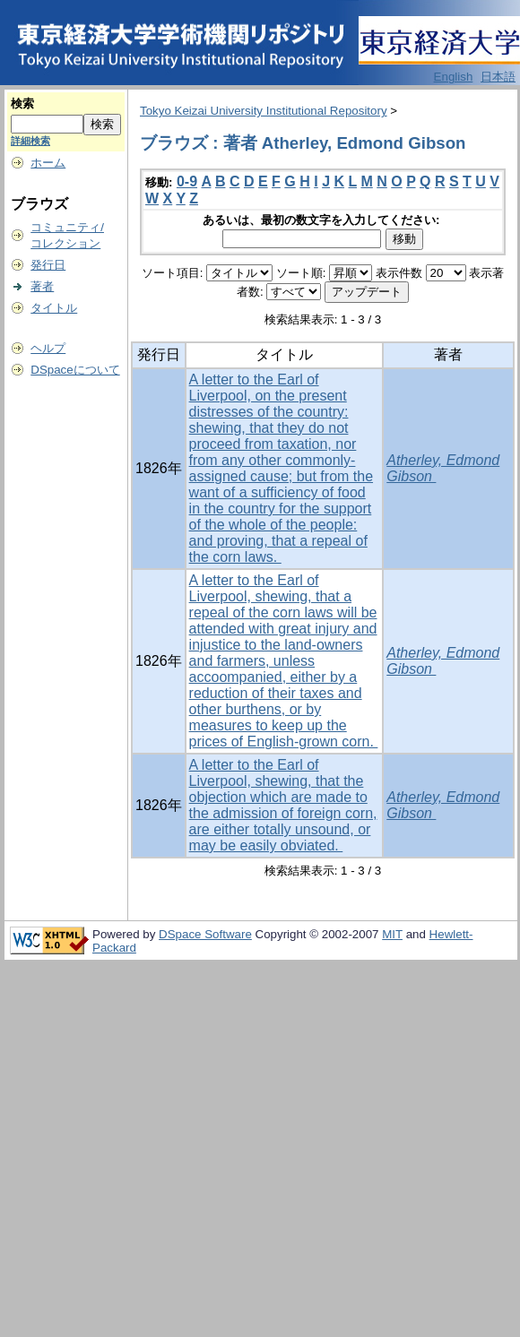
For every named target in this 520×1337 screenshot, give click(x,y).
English (453, 76)
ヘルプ (47, 348)
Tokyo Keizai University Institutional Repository (263, 110)
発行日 (47, 265)
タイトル (53, 308)
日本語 (498, 76)
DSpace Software (205, 934)
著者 (42, 286)
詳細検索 (30, 140)
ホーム (47, 162)
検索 (22, 103)
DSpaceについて (74, 369)
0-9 (187, 181)
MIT (392, 934)
